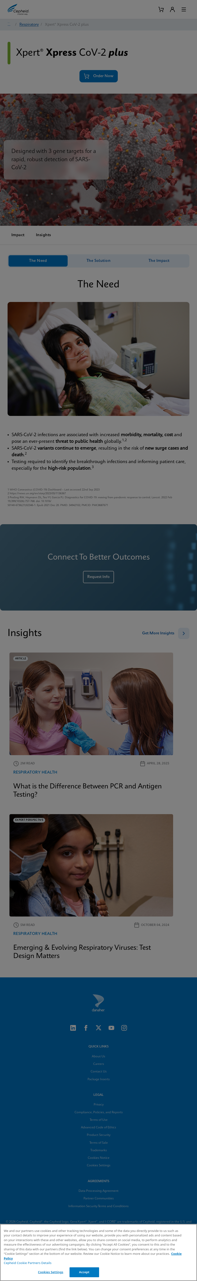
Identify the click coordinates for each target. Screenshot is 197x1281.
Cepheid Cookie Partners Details (28, 1263)
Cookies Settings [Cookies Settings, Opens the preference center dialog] (50, 1272)
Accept (84, 1272)
